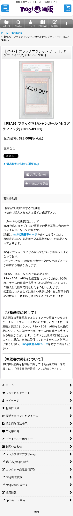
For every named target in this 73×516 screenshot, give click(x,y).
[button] (5, 8)
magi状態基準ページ (24, 234)
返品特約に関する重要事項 (21, 163)
